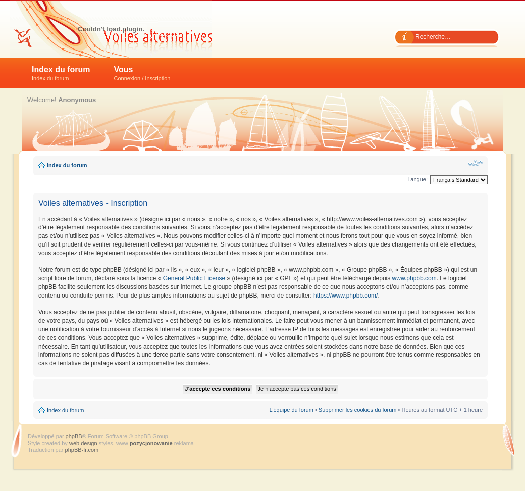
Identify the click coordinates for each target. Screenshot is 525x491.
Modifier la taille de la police (475, 163)
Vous (142, 73)
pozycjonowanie (151, 443)
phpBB (74, 436)
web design (84, 443)
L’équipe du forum (291, 410)
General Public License (194, 278)
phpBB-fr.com (82, 450)
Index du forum (61, 73)
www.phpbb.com (414, 278)
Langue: (417, 179)
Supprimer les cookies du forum (358, 410)
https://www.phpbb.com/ (345, 295)
